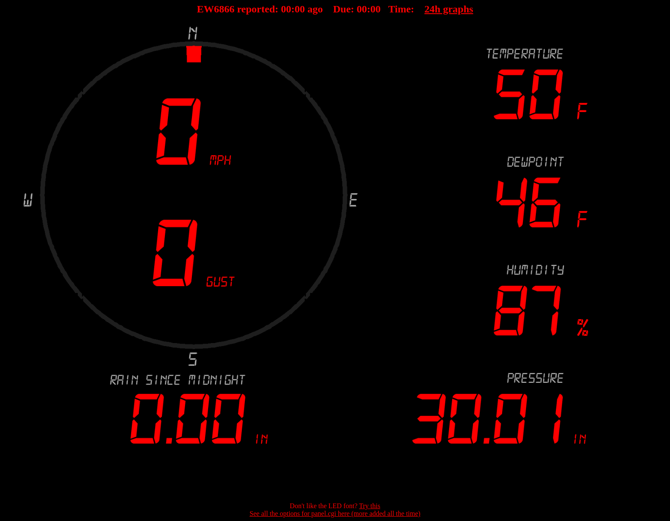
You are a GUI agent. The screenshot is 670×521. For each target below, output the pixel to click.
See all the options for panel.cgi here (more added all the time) (335, 513)
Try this (369, 505)
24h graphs (448, 9)
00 (286, 9)
